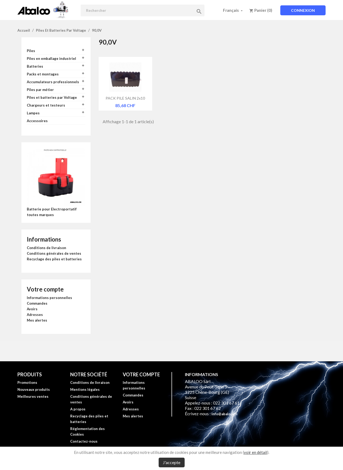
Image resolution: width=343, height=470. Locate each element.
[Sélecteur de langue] (233, 10)
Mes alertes (37, 320)
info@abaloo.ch (224, 414)
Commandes (37, 303)
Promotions (27, 382)
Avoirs (32, 309)
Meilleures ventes (33, 396)
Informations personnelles (49, 298)
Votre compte (45, 289)
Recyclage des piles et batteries (54, 259)
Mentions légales (85, 389)
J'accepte (171, 462)
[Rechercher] (142, 10)
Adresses (35, 314)
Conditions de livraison (46, 248)
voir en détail (255, 452)
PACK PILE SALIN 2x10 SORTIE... (125, 98)
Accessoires (37, 121)
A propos (77, 409)
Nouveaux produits (33, 389)
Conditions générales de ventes (54, 253)
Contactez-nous (84, 441)
